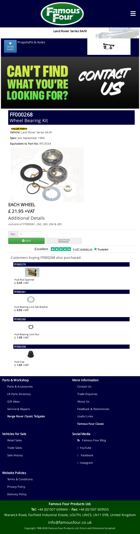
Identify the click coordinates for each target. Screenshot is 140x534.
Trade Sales (14, 448)
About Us (83, 401)
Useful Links (85, 416)
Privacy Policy (16, 486)
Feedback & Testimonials (93, 409)
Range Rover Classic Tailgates (26, 416)
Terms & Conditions (20, 479)
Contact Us (84, 386)
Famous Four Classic (90, 424)
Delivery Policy (17, 494)
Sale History (15, 455)
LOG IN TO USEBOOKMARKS (64, 241)
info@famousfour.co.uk (70, 522)
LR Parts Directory (19, 394)
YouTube (84, 448)
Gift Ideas (13, 401)
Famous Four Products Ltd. (70, 504)
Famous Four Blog (91, 440)
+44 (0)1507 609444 (53, 509)
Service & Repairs (18, 409)
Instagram (85, 463)
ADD (26, 240)
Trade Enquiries (87, 394)
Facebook (85, 455)
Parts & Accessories (20, 386)
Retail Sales (14, 440)
